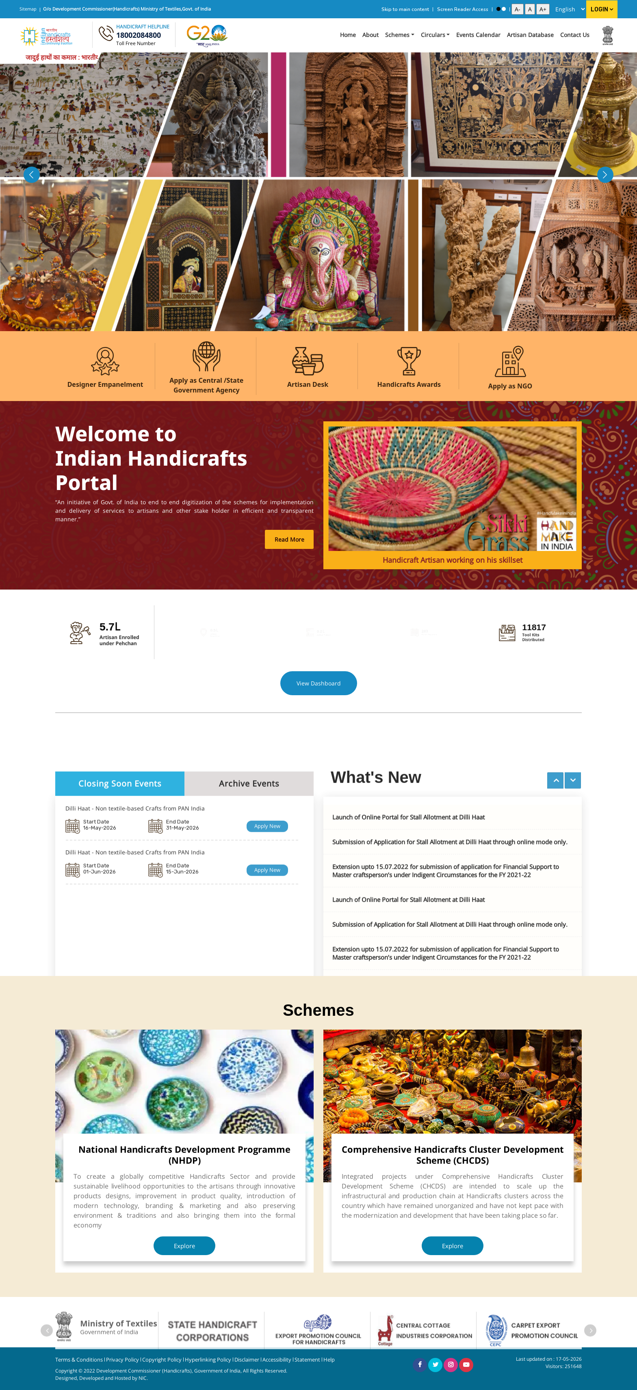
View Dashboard (319, 683)
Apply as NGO (510, 386)
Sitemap (28, 9)
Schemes (397, 35)
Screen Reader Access (462, 9)
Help (329, 1360)
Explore (184, 1246)
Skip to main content (405, 9)
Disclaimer (246, 1360)
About (370, 35)
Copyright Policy (162, 1360)
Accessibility (276, 1360)
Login (602, 9)
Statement (307, 1360)
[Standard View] (504, 9)
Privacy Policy (122, 1360)
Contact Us (574, 35)
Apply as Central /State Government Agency (206, 385)
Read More (289, 539)
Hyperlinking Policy (208, 1360)
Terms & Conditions (79, 1360)
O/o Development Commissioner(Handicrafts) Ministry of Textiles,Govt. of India (127, 9)
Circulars (433, 35)
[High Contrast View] (498, 9)
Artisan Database (530, 35)
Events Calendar (478, 35)
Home (348, 35)
